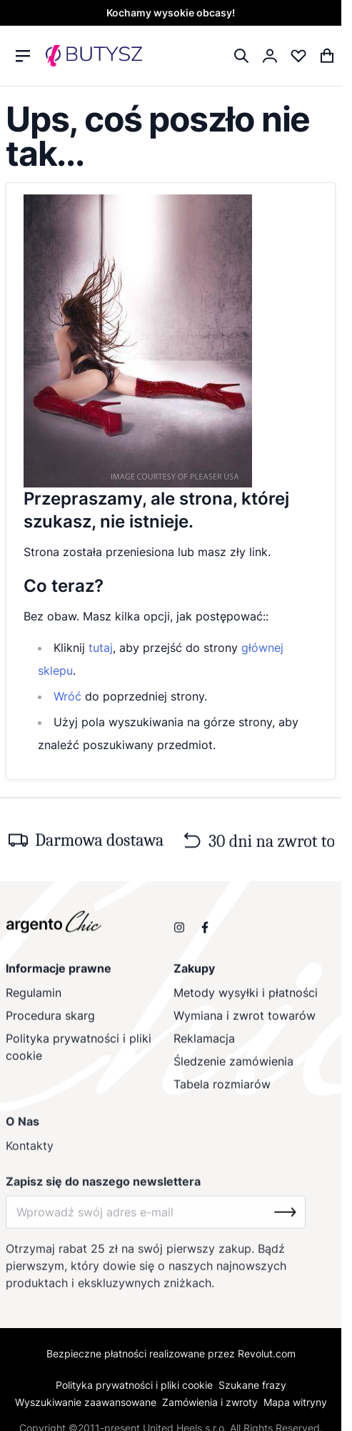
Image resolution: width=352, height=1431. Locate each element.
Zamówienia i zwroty (210, 1402)
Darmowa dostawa (99, 844)
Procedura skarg (50, 1021)
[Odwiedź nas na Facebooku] (205, 931)
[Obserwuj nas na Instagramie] (179, 931)
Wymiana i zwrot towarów (245, 1021)
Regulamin (33, 998)
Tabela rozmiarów (222, 1089)
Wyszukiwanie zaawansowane (85, 1402)
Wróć (67, 696)
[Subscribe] (285, 1219)
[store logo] (94, 56)
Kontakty (30, 1153)
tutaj (101, 647)
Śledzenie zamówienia (233, 1066)
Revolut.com (267, 1353)
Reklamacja (204, 1043)
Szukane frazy (252, 1385)
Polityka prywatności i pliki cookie (78, 1052)
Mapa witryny (295, 1402)
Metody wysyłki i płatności (246, 998)
